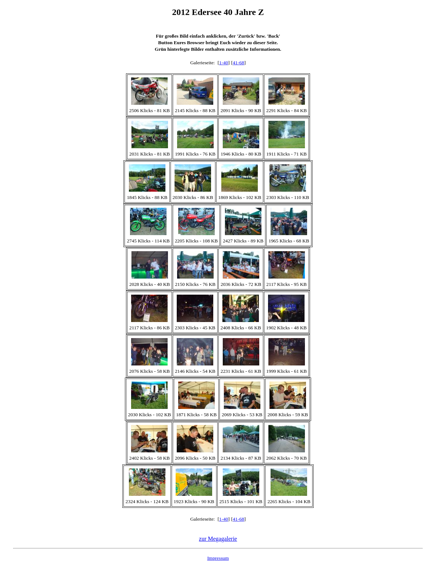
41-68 (238, 62)
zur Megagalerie (218, 539)
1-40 (223, 62)
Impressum (218, 558)
